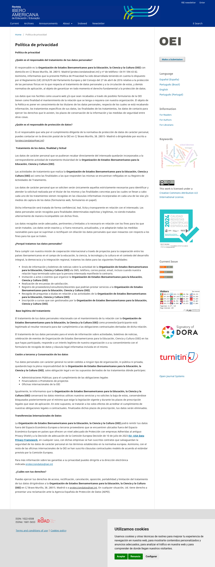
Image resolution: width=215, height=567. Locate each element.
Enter (202, 2)
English (164, 89)
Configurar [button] (151, 556)
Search (198, 23)
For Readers (165, 114)
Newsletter (98, 23)
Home (18, 34)
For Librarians (166, 124)
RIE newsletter (188, 2)
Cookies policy (58, 530)
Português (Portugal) (171, 94)
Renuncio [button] (135, 556)
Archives (29, 23)
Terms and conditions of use (32, 530)
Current (14, 23)
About (66, 23)
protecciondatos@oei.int (39, 464)
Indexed (82, 23)
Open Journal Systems (172, 376)
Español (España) (169, 79)
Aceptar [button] (121, 556)
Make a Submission (172, 59)
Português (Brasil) (170, 84)
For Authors (165, 119)
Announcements (48, 23)
